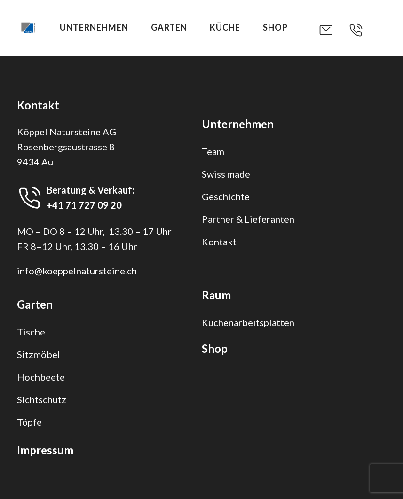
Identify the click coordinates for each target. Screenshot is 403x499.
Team (213, 151)
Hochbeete (41, 376)
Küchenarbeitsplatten (248, 322)
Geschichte (226, 196)
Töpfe (29, 422)
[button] (333, 30)
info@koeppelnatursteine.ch (77, 270)
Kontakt (219, 241)
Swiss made (226, 173)
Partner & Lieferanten (248, 219)
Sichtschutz (41, 399)
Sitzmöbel (38, 354)
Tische (31, 331)
